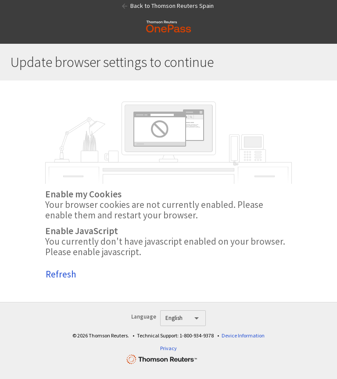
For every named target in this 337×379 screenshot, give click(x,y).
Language (143, 316)
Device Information (243, 335)
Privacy (168, 348)
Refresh (61, 274)
